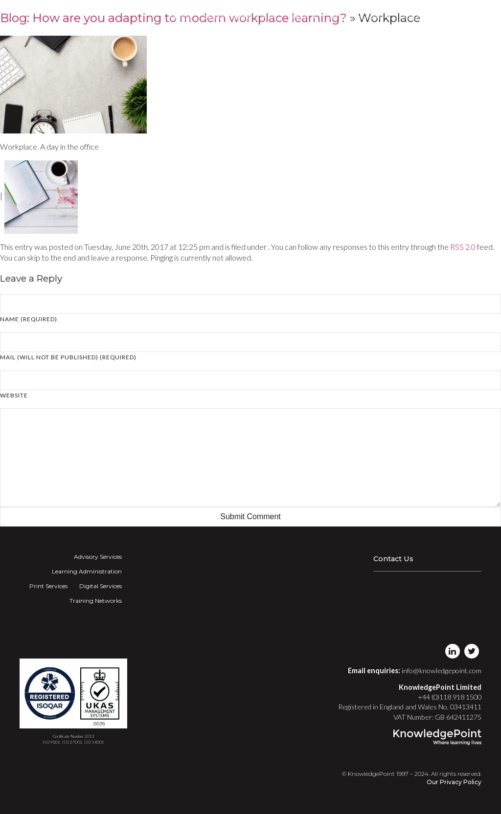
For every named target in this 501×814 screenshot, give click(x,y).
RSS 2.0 (463, 246)
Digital (303, 17)
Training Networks (359, 17)
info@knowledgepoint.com (441, 670)
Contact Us (393, 558)
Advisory (180, 17)
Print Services (48, 586)
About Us (415, 17)
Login (448, 17)
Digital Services (100, 586)
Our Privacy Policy (454, 782)
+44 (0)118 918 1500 (449, 697)
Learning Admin (228, 17)
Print (270, 17)
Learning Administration (87, 571)
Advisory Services (98, 556)
